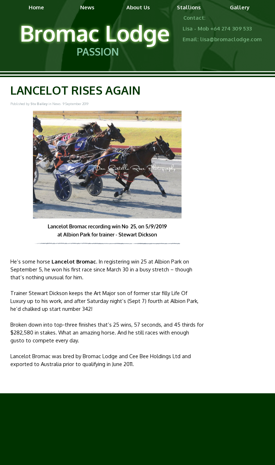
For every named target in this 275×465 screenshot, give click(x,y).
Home (36, 7)
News (87, 7)
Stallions (189, 7)
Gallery (240, 7)
